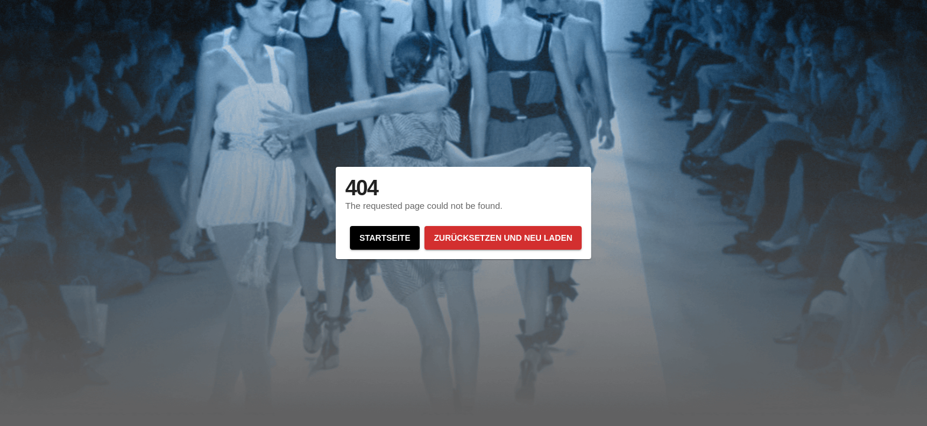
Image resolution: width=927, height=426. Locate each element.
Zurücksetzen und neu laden (503, 238)
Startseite (384, 238)
